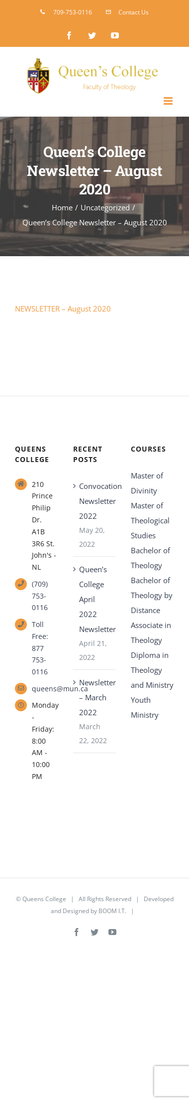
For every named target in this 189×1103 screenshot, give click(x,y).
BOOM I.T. (112, 911)
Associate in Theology (151, 632)
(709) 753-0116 (40, 596)
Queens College (44, 899)
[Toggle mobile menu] (169, 101)
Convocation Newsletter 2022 (95, 501)
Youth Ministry (145, 707)
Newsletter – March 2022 (95, 697)
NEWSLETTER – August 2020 (63, 309)
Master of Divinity (147, 483)
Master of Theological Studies (150, 520)
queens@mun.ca (45, 688)
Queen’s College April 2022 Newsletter (95, 599)
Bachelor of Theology (150, 557)
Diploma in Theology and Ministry (152, 670)
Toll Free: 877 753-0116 (40, 648)
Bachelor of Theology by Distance (152, 595)
